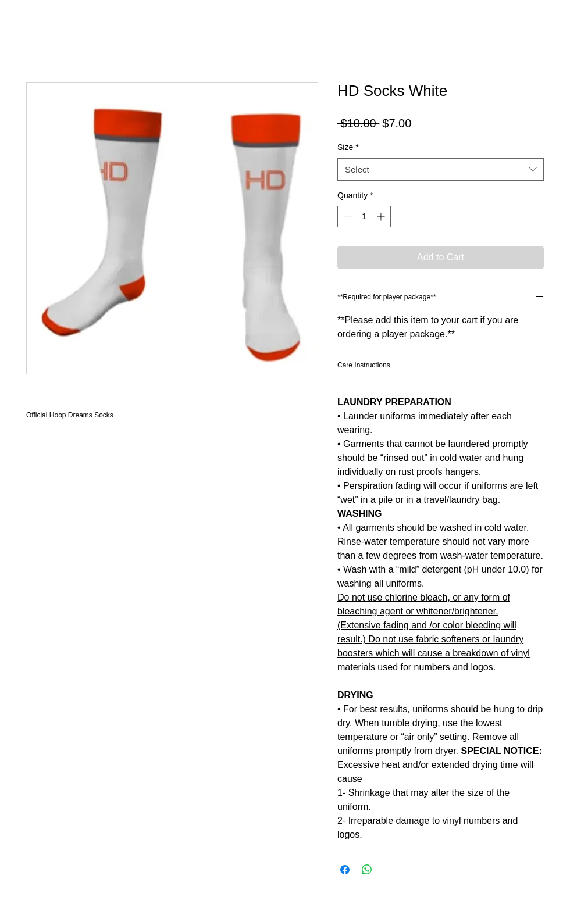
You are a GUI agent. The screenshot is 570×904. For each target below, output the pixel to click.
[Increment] (382, 216)
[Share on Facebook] (345, 870)
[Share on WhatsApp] (367, 870)
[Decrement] (346, 216)
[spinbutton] (364, 216)
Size (348, 147)
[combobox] (440, 169)
